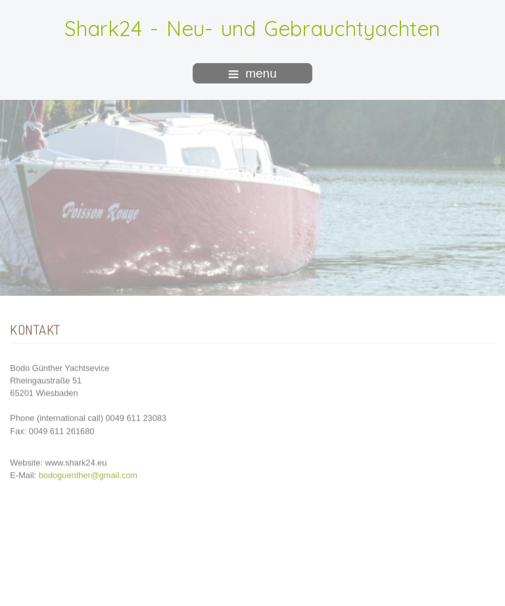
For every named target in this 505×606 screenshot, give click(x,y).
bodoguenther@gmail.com (88, 474)
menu (252, 73)
